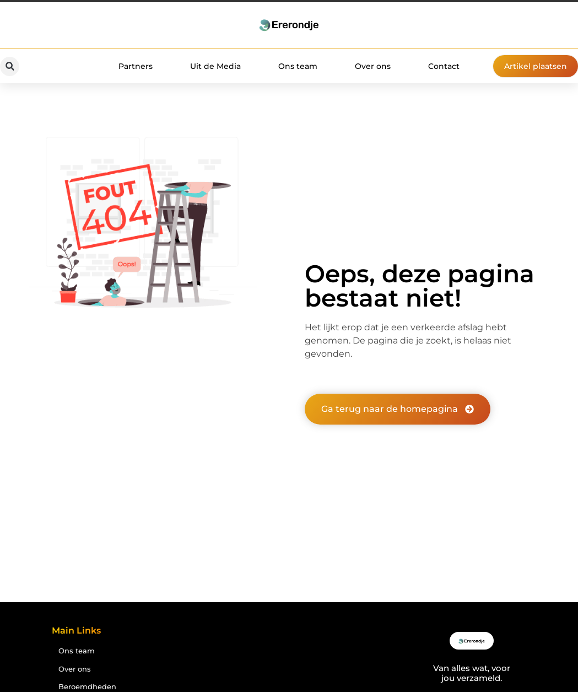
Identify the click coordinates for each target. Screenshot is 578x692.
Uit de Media (215, 66)
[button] (9, 66)
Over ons (373, 66)
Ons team (297, 66)
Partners (135, 66)
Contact (444, 66)
